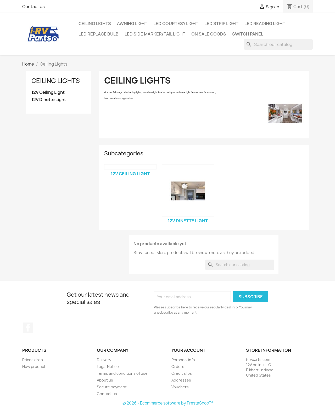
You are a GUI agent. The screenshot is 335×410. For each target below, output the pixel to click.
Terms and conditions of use (122, 373)
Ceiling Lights (95, 23)
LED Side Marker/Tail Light (155, 34)
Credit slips (181, 373)
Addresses (181, 380)
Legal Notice (108, 366)
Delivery (104, 359)
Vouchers (180, 386)
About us (105, 380)
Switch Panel (247, 34)
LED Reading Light (264, 23)
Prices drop (32, 359)
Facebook (28, 328)
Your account (188, 350)
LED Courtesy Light (175, 23)
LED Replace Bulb (99, 34)
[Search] (278, 44)
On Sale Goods (208, 34)
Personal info (183, 359)
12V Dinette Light (48, 99)
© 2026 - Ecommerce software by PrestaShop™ (167, 403)
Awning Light (132, 23)
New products (35, 366)
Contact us (33, 6)
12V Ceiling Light (48, 92)
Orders (177, 366)
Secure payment (112, 386)
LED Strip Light (221, 23)
